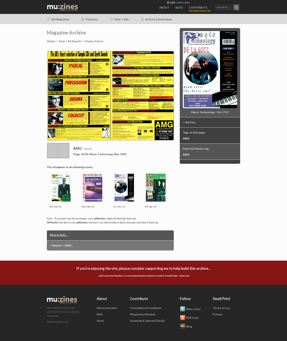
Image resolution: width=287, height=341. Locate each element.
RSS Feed (189, 318)
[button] (227, 7)
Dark (179, 2)
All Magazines (58, 19)
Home (51, 41)
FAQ (99, 314)
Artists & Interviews (156, 19)
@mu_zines (190, 309)
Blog (186, 326)
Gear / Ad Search (70, 41)
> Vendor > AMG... (61, 245)
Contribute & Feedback (145, 308)
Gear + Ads (119, 19)
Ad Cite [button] (190, 122)
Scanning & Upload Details (147, 320)
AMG (186, 138)
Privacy (217, 314)
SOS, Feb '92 (88, 206)
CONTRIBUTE (198, 7)
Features (90, 19)
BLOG (179, 7)
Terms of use (221, 308)
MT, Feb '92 (55, 206)
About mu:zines (107, 308)
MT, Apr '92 (150, 206)
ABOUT (164, 7)
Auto (187, 2)
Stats (100, 320)
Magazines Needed (142, 314)
